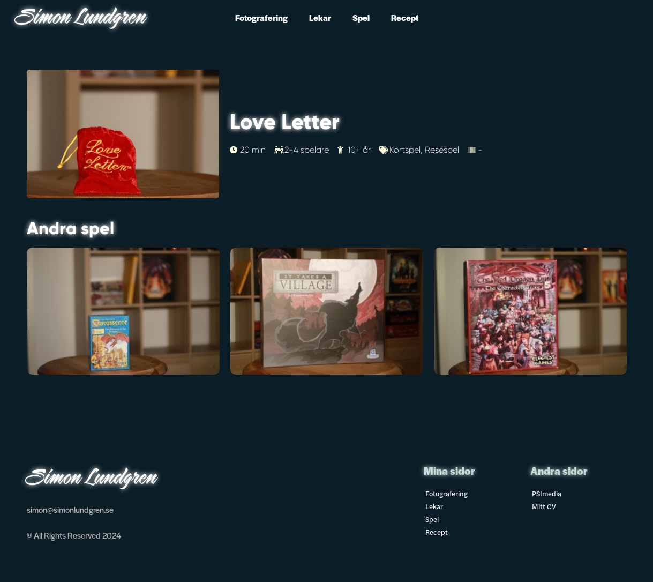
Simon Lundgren (81, 18)
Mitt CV (544, 506)
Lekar (320, 17)
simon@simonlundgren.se (70, 509)
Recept (404, 17)
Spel (361, 17)
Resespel (442, 150)
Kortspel (405, 150)
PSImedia (546, 493)
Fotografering (261, 17)
